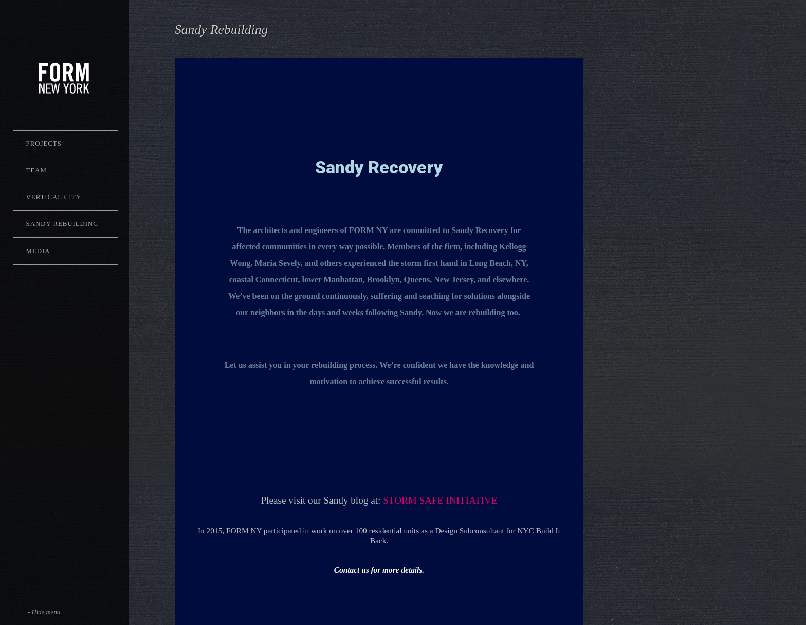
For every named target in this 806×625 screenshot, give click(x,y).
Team (36, 170)
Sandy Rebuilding (62, 223)
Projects (44, 143)
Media (38, 251)
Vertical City (54, 197)
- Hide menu (44, 612)
